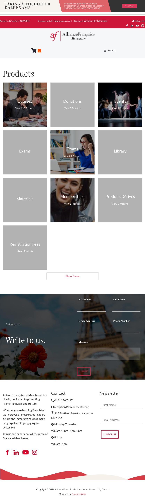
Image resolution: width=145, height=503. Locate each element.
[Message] (109, 354)
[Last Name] (126, 307)
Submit (84, 371)
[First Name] (91, 307)
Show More (72, 276)
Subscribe (110, 434)
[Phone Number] (126, 328)
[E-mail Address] (91, 328)
